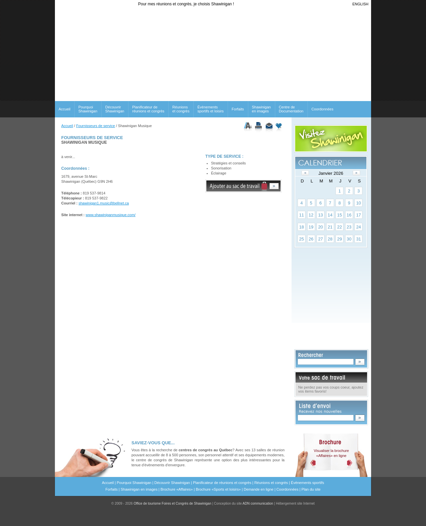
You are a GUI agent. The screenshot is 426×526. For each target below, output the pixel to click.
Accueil (64, 109)
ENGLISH (360, 4)
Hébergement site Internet (295, 503)
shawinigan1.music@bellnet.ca (104, 203)
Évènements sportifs (307, 483)
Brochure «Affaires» (176, 489)
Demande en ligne (258, 489)
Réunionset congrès (180, 109)
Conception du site (243, 503)
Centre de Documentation (291, 109)
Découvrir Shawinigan (114, 109)
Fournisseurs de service (95, 126)
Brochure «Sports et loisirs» (218, 489)
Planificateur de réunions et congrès (148, 109)
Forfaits (238, 109)
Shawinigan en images (261, 109)
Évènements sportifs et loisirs (210, 109)
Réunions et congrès (271, 483)
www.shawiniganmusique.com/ (110, 215)
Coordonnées (322, 109)
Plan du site (311, 489)
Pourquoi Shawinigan (87, 109)
